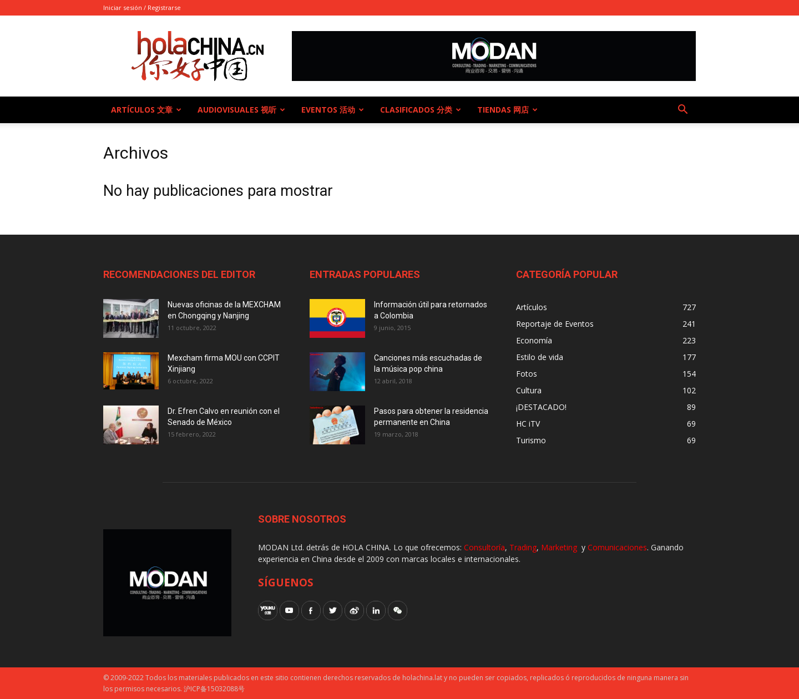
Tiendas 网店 (507, 109)
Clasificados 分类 (420, 109)
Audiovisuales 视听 (241, 109)
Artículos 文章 (146, 109)
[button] (682, 110)
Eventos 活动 (332, 109)
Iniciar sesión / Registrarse (142, 7)
